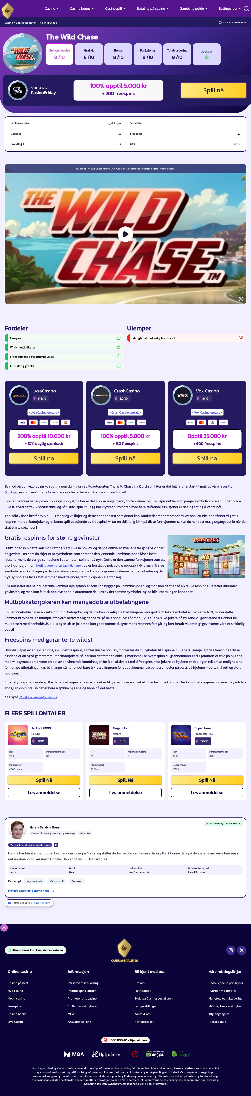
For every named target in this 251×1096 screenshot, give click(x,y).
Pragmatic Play (204, 734)
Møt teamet (142, 990)
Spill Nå (44, 780)
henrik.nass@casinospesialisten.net (30, 845)
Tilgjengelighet (219, 1014)
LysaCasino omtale (44, 412)
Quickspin (11, 492)
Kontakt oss (142, 1014)
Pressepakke (217, 1021)
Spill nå (213, 90)
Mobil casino (16, 998)
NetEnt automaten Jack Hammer (59, 565)
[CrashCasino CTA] (101, 395)
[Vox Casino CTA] (183, 395)
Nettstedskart (144, 1021)
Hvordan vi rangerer (222, 990)
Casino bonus (80, 8)
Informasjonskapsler (82, 990)
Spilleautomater (26, 23)
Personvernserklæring (83, 983)
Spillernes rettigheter (83, 1006)
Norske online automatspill (38, 697)
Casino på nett (18, 983)
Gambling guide (192, 8)
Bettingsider (228, 8)
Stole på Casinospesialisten (153, 998)
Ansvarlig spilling (79, 1021)
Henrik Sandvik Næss (44, 827)
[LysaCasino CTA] (19, 395)
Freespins (14, 1006)
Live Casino (16, 1021)
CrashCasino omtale (125, 412)
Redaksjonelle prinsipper (226, 983)
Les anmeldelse (44, 792)
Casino (50, 8)
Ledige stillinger (145, 1006)
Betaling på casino (151, 8)
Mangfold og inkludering (225, 998)
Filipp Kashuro (41, 903)
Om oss (139, 983)
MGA (71, 1014)
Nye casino (15, 990)
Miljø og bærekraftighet (225, 1006)
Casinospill (113, 8)
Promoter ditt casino (82, 998)
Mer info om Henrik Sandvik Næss (28, 891)
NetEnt (35, 734)
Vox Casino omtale (207, 412)
